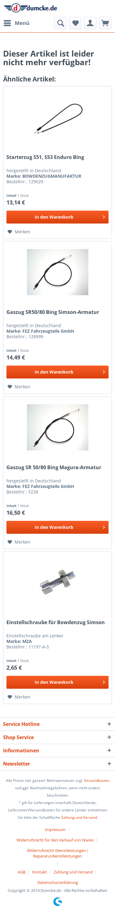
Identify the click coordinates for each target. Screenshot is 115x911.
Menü (16, 22)
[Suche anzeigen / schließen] (60, 23)
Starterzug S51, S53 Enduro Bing (45, 157)
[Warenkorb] (105, 23)
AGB (21, 872)
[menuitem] (16, 23)
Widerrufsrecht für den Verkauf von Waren (55, 840)
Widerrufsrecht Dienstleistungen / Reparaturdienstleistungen (57, 853)
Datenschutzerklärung (57, 882)
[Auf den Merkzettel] (19, 232)
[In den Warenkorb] (57, 217)
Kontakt (39, 872)
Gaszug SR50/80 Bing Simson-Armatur (52, 312)
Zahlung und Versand (79, 817)
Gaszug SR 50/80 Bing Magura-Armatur (53, 467)
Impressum (55, 829)
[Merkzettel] (75, 23)
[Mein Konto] (90, 23)
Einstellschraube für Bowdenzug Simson (55, 622)
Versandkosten (96, 780)
